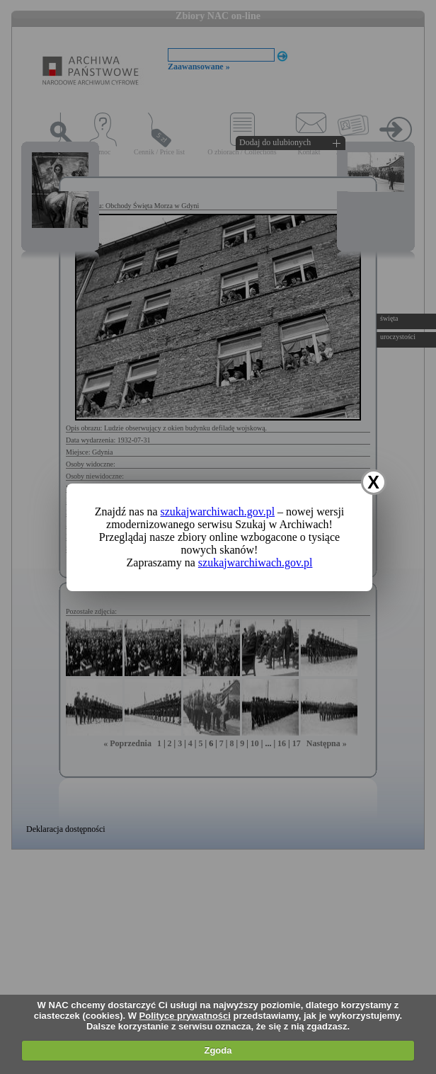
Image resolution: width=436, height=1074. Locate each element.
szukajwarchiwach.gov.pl (218, 511)
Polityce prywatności (185, 1015)
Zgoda (217, 1050)
